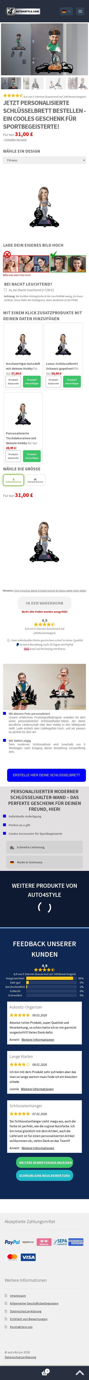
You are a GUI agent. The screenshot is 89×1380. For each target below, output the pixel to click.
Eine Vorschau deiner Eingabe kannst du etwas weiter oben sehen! (50, 590)
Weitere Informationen (38, 1040)
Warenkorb (25, 1370)
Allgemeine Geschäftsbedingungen (34, 1303)
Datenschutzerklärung (26, 1311)
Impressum (18, 1296)
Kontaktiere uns (21, 1327)
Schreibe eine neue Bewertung (44, 1175)
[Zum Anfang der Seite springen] (80, 1371)
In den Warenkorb (44, 603)
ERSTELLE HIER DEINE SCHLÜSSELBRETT (46, 775)
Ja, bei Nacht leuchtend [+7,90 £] (29, 290)
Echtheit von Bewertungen (28, 1319)
